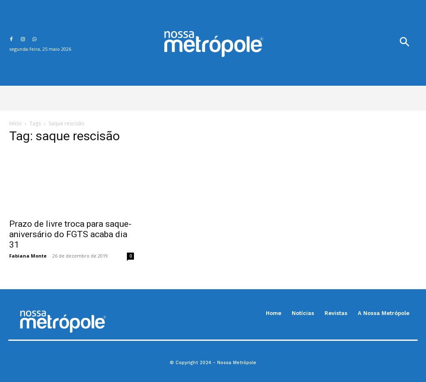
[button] (404, 42)
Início (15, 123)
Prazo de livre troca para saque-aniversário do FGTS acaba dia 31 (70, 234)
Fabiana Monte (28, 256)
